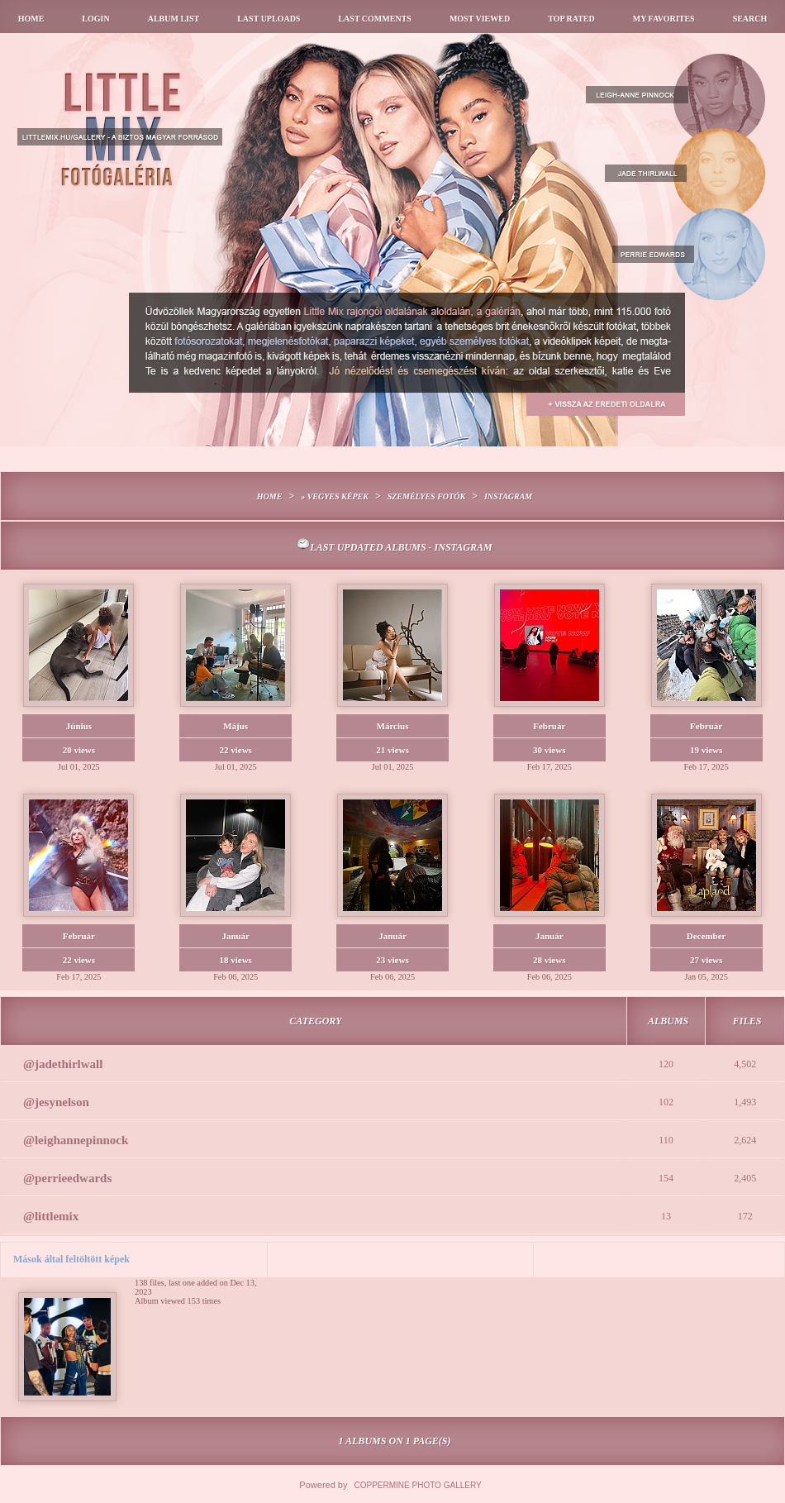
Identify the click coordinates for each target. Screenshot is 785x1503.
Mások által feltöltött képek (71, 1259)
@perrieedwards (67, 1178)
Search (750, 18)
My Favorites (664, 18)
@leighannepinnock (75, 1140)
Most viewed (480, 18)
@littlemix (50, 1216)
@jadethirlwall (62, 1064)
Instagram (508, 496)
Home (31, 18)
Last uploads (268, 18)
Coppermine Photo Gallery (418, 1485)
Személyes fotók (426, 496)
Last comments (374, 18)
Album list (174, 18)
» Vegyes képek (335, 496)
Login (95, 18)
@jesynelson (56, 1102)
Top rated (571, 18)
